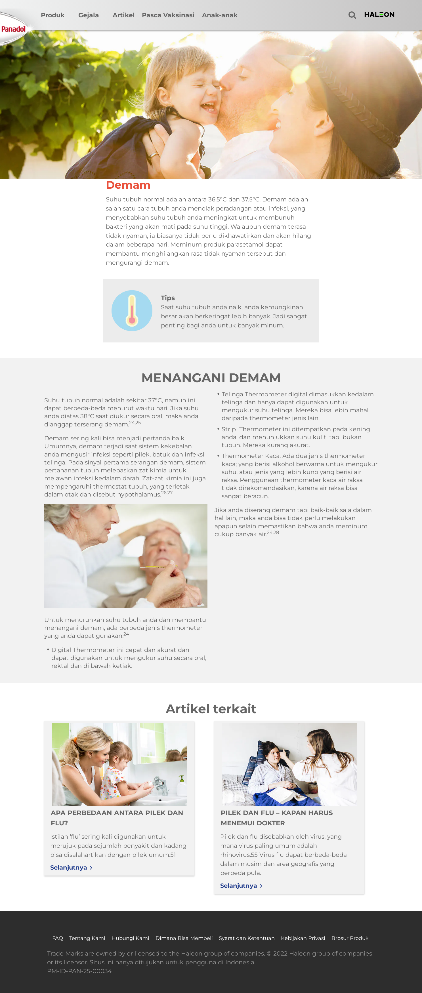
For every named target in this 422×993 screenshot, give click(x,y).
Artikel (124, 15)
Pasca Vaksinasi (168, 15)
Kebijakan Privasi (303, 938)
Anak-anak (220, 15)
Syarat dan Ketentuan (247, 938)
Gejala (88, 15)
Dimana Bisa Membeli (184, 938)
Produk (53, 15)
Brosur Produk (350, 938)
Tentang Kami (87, 938)
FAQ (57, 938)
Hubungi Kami (130, 938)
